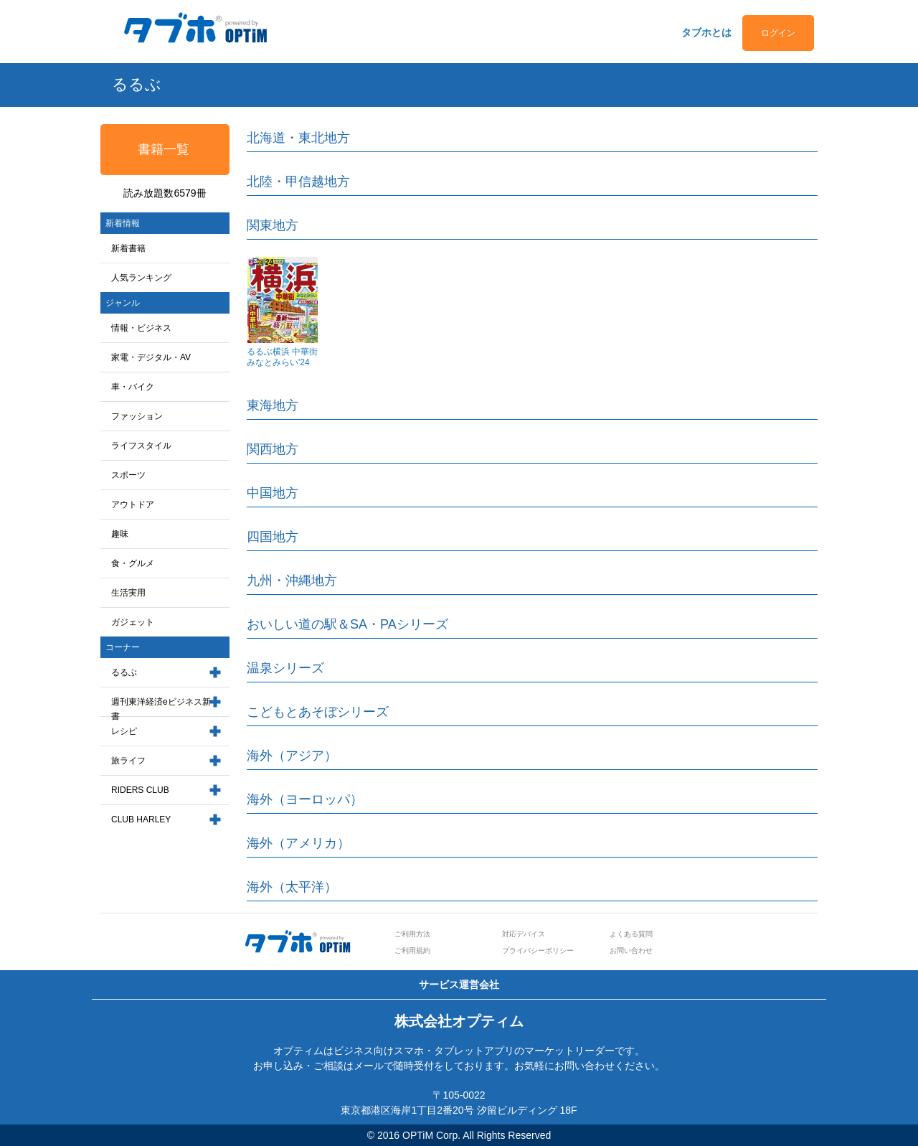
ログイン (778, 33)
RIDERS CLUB (140, 790)
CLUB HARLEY (141, 819)
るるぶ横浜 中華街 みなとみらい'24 (282, 357)
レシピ (124, 731)
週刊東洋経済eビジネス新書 (161, 709)
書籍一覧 (163, 149)
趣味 (119, 534)
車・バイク (132, 387)
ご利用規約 (412, 950)
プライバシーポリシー (538, 950)
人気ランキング (141, 278)
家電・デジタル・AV (151, 357)
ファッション (137, 416)
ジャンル (122, 303)
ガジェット (132, 622)
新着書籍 (128, 248)
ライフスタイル (141, 446)
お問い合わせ (631, 950)
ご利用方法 (412, 934)
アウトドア (132, 504)
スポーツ (128, 475)
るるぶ (124, 672)
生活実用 (128, 593)
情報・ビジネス (141, 328)
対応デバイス (523, 934)
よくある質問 (631, 934)
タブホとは (706, 32)
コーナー (122, 647)
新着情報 (122, 223)
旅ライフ (128, 761)
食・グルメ (132, 563)
